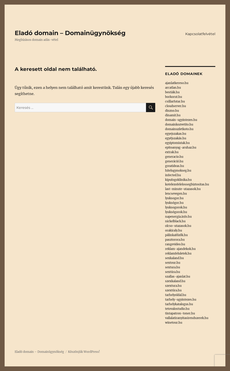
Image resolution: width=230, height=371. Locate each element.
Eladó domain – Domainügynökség (70, 33)
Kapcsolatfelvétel (200, 34)
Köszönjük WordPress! (84, 352)
